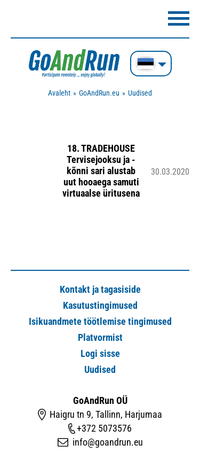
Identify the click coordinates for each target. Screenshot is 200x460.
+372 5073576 (104, 428)
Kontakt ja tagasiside (100, 289)
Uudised (140, 93)
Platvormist (100, 337)
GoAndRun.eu (99, 93)
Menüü (178, 18)
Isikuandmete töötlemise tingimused (100, 321)
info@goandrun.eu (108, 442)
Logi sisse (100, 353)
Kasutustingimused (100, 305)
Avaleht (59, 93)
